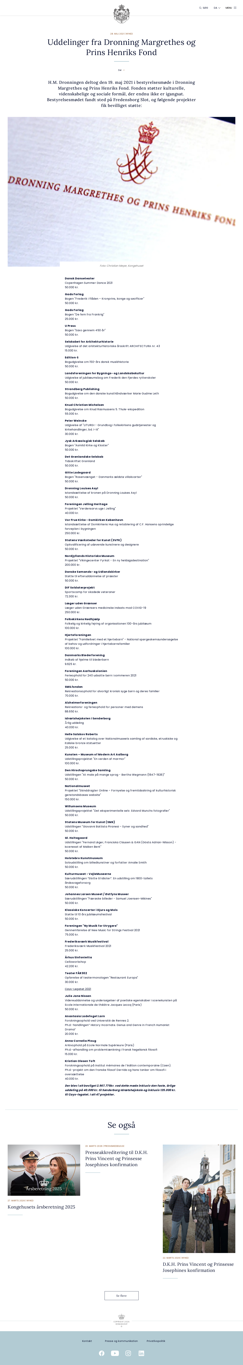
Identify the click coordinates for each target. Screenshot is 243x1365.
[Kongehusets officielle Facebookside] (102, 1354)
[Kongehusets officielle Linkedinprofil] (141, 1354)
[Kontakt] (87, 1341)
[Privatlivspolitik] (156, 1341)
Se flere (124, 1295)
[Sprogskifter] (215, 8)
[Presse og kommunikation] (121, 1341)
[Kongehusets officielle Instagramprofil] (128, 1354)
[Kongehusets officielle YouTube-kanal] (115, 1354)
